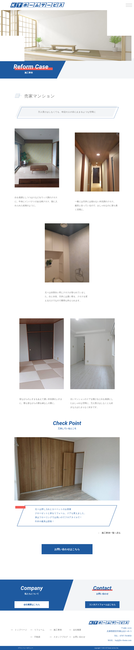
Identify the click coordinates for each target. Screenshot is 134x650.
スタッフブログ (61, 637)
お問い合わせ (79, 637)
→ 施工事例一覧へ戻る (109, 533)
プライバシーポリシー (25, 648)
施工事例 (58, 630)
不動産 (37, 637)
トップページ (21, 630)
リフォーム (39, 630)
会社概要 (77, 630)
